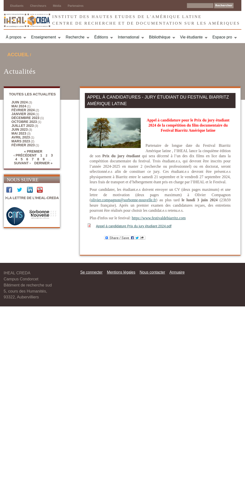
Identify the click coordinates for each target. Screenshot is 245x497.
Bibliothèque (159, 37)
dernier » (43, 163)
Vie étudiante (191, 37)
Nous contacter (152, 272)
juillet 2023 (22, 126)
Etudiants (17, 6)
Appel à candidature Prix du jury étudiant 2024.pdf (134, 226)
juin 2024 (19, 102)
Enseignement (43, 37)
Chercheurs (38, 6)
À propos (13, 37)
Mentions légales (121, 272)
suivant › (22, 163)
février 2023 (23, 145)
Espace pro (222, 37)
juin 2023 (19, 129)
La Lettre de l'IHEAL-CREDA (33, 198)
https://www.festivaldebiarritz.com (159, 218)
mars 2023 (20, 141)
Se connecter (91, 272)
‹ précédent (25, 155)
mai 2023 (18, 133)
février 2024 (23, 110)
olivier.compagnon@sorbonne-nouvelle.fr (123, 200)
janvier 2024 (23, 114)
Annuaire (176, 272)
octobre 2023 (24, 122)
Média (57, 6)
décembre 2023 (25, 118)
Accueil (18, 54)
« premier (33, 151)
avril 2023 (20, 137)
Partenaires (75, 6)
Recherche (75, 37)
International (128, 37)
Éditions (101, 37)
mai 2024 (18, 106)
